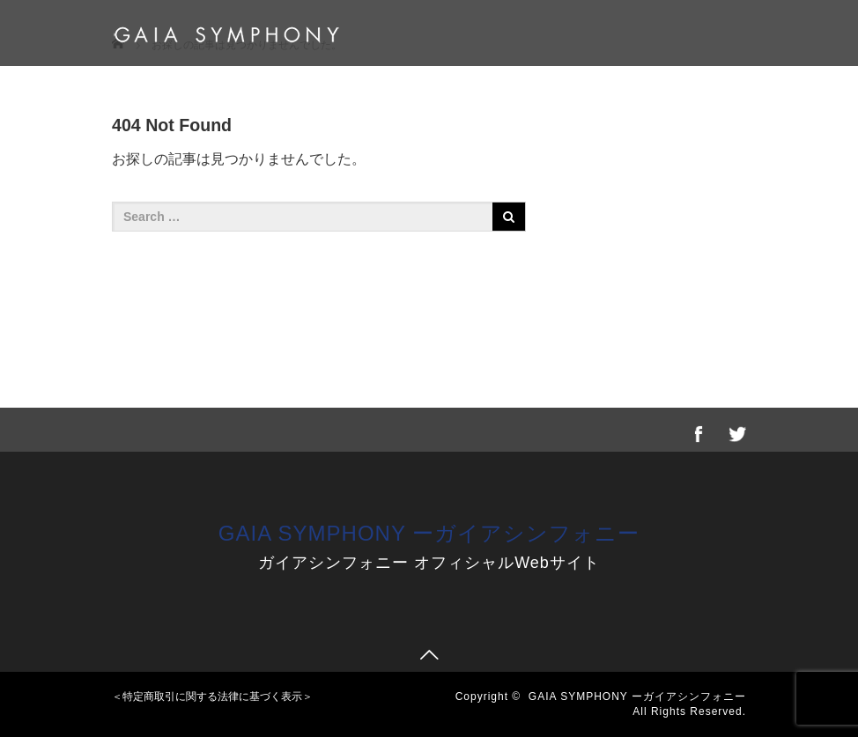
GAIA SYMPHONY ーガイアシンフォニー (429, 533)
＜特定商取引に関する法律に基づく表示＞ (212, 696)
